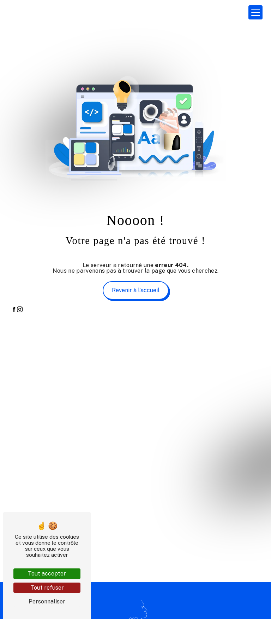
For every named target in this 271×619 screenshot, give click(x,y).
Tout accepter (47, 573)
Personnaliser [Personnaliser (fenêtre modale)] (47, 601)
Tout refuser (47, 587)
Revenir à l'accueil (135, 290)
